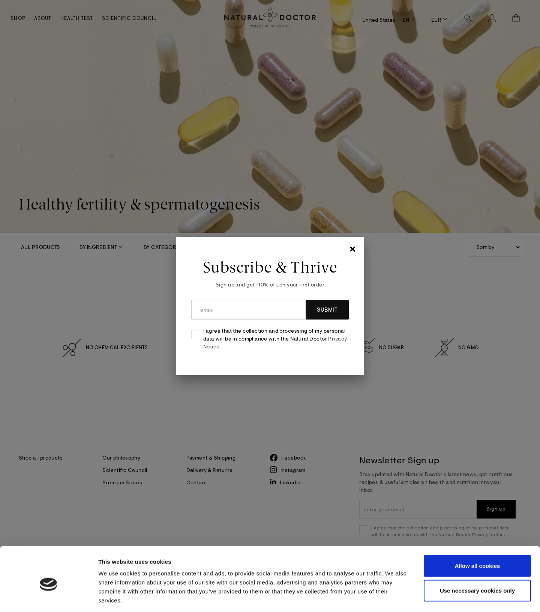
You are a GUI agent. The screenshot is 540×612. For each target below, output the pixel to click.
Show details (398, 597)
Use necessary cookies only (477, 557)
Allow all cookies (477, 532)
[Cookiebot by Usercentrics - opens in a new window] (48, 597)
